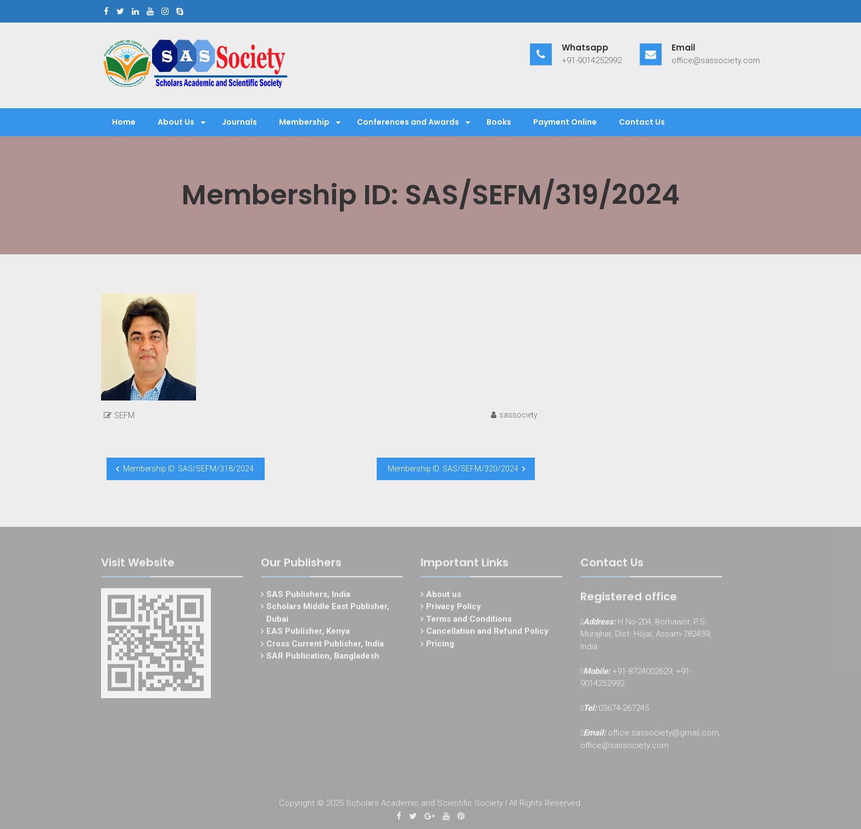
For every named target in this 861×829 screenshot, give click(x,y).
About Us (176, 121)
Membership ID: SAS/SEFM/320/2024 (453, 468)
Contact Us (642, 121)
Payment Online (565, 121)
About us (443, 596)
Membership (304, 121)
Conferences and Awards (408, 121)
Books (499, 121)
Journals (239, 121)
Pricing (440, 645)
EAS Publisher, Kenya (308, 633)
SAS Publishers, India (308, 596)
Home (124, 121)
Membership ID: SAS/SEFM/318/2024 (188, 468)
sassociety (518, 414)
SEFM (124, 415)
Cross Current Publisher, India (325, 645)
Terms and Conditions (469, 621)
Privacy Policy (453, 609)
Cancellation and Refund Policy (487, 633)
